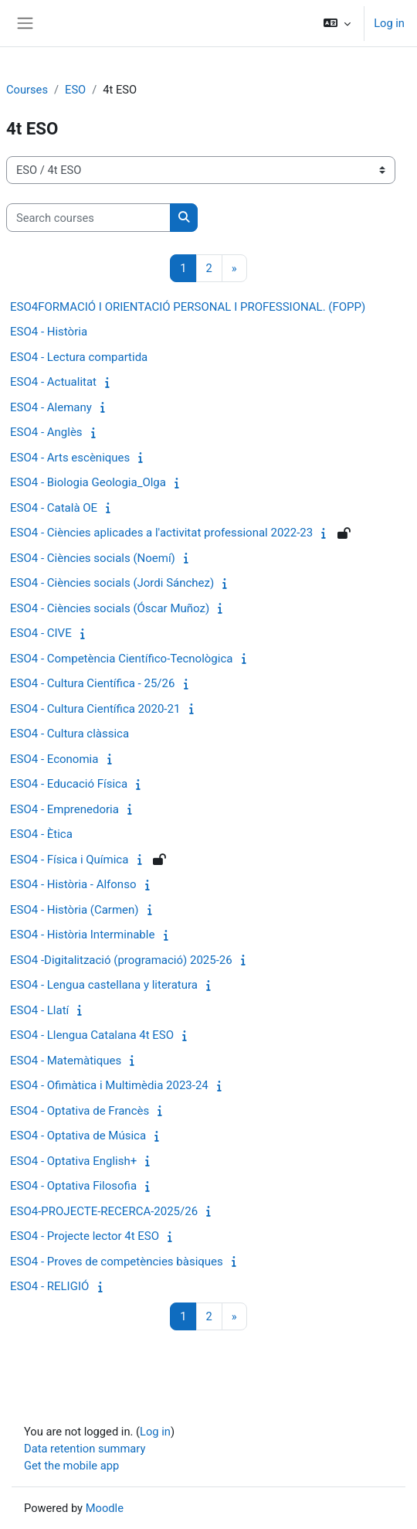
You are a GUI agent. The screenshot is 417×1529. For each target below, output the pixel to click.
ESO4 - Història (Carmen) (74, 910)
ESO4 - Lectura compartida (78, 357)
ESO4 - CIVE (41, 633)
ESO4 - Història (48, 332)
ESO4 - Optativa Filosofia (73, 1186)
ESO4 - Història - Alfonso (73, 884)
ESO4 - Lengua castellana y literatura (104, 985)
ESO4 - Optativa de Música (78, 1135)
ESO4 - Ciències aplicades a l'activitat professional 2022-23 (161, 533)
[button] (337, 23)
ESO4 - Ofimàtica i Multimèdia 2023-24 (109, 1085)
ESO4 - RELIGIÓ (49, 1286)
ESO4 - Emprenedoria (64, 809)
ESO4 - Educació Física (68, 784)
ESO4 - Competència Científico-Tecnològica (121, 659)
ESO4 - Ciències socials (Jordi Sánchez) (112, 583)
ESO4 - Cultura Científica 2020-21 (95, 709)
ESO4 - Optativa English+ (73, 1161)
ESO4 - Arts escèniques (70, 458)
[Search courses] (88, 217)
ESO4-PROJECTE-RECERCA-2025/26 (104, 1211)
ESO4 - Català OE (53, 508)
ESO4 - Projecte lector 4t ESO (84, 1236)
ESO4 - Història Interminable (82, 935)
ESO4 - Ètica (41, 834)
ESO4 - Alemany (51, 407)
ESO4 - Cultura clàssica (69, 734)
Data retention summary (84, 1449)
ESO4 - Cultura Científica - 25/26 (92, 683)
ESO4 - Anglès (46, 432)
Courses (27, 90)
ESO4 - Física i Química (69, 860)
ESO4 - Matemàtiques (65, 1061)
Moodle (105, 1508)
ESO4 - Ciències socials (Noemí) (92, 558)
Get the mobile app (71, 1466)
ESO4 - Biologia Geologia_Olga (88, 482)
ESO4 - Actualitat (53, 382)
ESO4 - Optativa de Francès (79, 1111)
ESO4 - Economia (54, 759)
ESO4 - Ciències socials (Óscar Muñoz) (109, 608)
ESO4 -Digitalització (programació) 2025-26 (121, 960)
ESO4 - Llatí (39, 1010)
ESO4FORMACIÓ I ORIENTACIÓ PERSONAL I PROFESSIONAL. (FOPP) (187, 307)
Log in (389, 23)
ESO (75, 90)
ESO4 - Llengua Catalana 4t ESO (92, 1035)
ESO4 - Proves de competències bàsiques (116, 1261)
